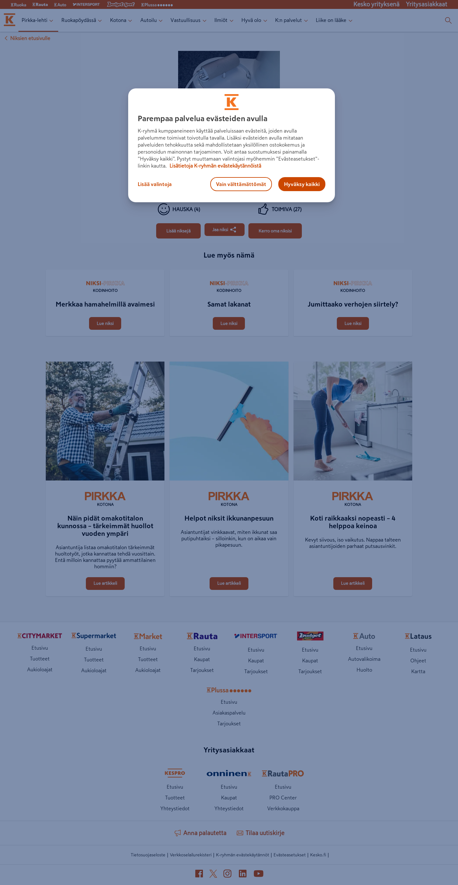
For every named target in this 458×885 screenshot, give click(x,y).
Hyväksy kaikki (302, 184)
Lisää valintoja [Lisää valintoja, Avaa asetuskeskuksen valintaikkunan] (155, 184)
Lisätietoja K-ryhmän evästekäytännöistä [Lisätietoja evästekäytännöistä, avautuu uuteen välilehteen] (214, 165)
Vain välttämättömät (241, 184)
